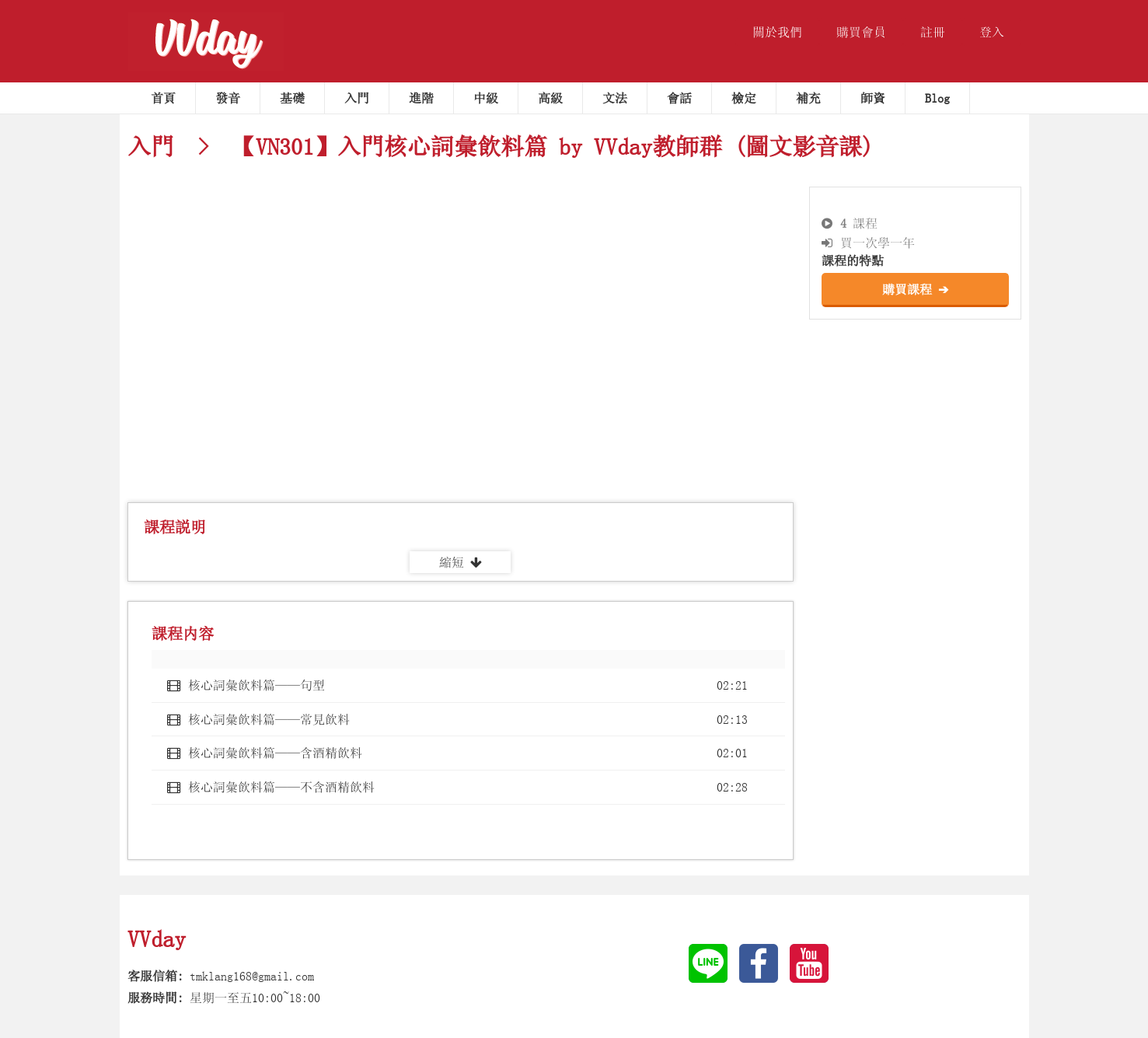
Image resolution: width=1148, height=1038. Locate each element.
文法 (614, 98)
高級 (550, 98)
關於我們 (777, 32)
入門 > (174, 146)
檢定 (743, 98)
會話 (679, 98)
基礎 (292, 98)
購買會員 (861, 32)
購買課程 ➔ (915, 289)
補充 (808, 98)
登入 (991, 32)
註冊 (932, 32)
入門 (356, 98)
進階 (421, 98)
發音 (227, 98)
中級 (485, 98)
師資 (872, 98)
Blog (937, 98)
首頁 (163, 98)
